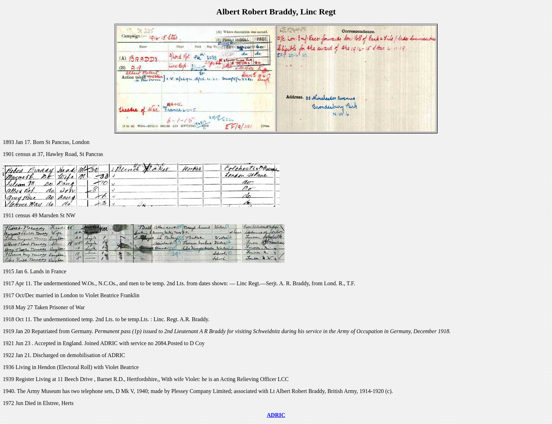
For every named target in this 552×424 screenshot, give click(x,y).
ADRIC (276, 415)
